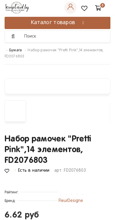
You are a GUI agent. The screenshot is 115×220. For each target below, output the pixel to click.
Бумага (15, 50)
